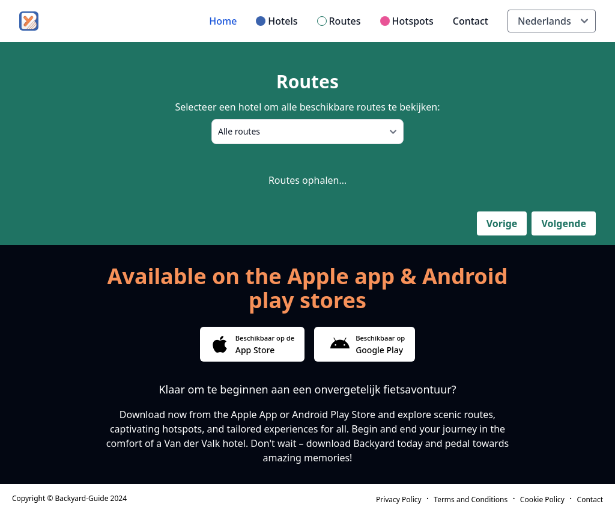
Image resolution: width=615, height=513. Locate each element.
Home (223, 21)
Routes (345, 21)
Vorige (502, 223)
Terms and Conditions (470, 499)
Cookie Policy (542, 499)
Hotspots (413, 21)
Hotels (282, 21)
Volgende (563, 223)
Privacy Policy (399, 499)
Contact (470, 21)
